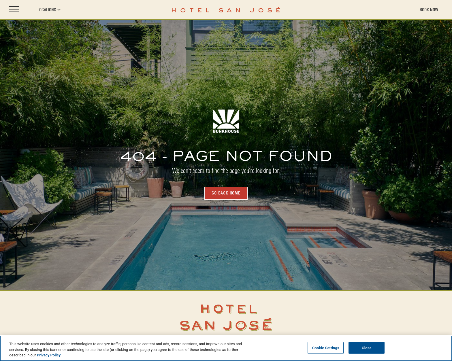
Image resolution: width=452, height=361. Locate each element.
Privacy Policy (49, 355)
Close (367, 347)
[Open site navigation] (14, 9)
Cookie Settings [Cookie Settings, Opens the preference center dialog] (325, 347)
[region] (226, 348)
